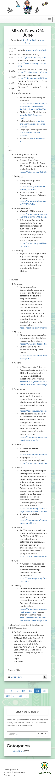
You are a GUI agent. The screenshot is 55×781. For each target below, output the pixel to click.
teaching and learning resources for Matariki (32, 123)
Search (42, 734)
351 (20, 696)
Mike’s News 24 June (27, 33)
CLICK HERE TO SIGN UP (27, 712)
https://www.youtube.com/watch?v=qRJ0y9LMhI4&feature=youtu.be (36, 383)
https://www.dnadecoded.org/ (34, 343)
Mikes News (16, 676)
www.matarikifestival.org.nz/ (39, 50)
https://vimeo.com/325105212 (35, 171)
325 (30, 691)
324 (23, 691)
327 (44, 691)
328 (8, 696)
